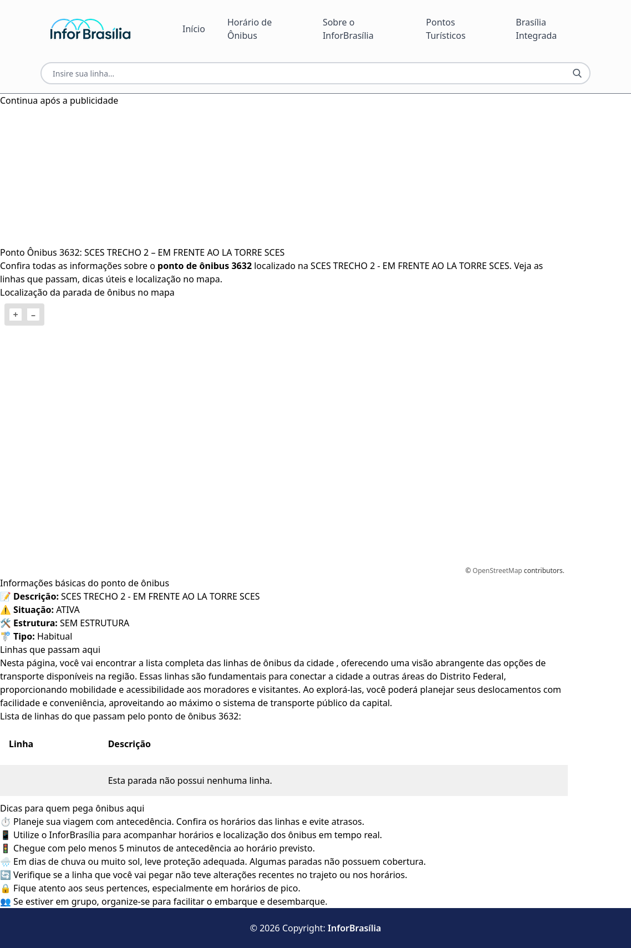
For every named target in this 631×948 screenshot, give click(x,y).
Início (193, 29)
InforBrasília (354, 928)
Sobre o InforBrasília (348, 29)
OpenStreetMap (497, 570)
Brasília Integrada (536, 29)
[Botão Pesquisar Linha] (577, 73)
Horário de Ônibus (249, 29)
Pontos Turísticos (445, 29)
